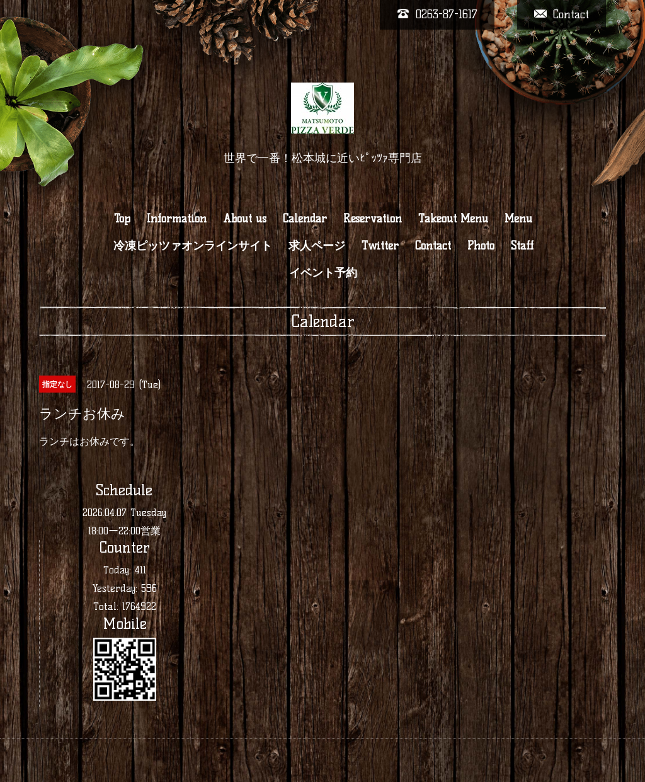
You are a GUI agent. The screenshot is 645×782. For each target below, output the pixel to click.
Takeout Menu (453, 219)
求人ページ (316, 246)
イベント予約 (323, 273)
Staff (522, 246)
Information (177, 219)
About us (244, 219)
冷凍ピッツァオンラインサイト (192, 246)
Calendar (305, 219)
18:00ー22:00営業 (124, 531)
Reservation (372, 219)
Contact (433, 246)
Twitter (380, 246)
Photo (480, 246)
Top (122, 219)
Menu (518, 219)
